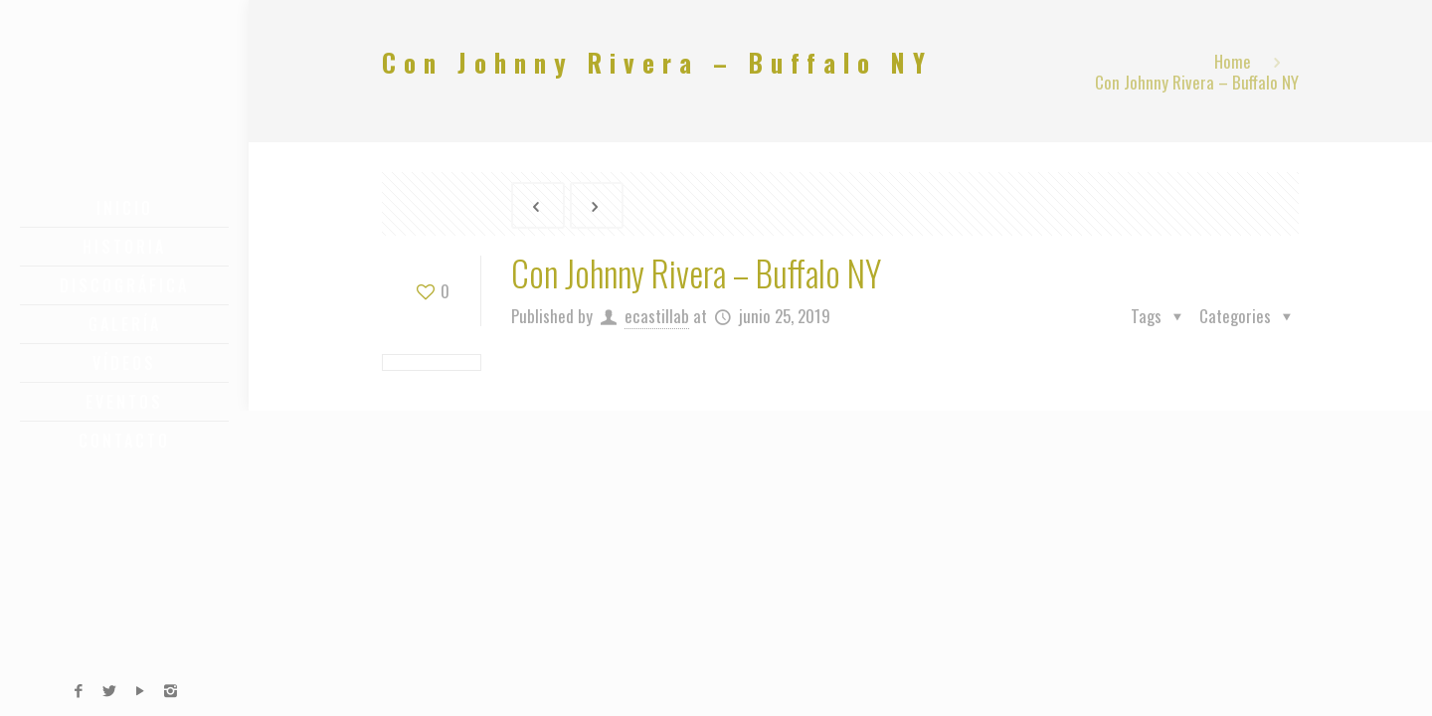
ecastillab (657, 315)
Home (1232, 61)
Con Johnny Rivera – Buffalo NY (1197, 82)
